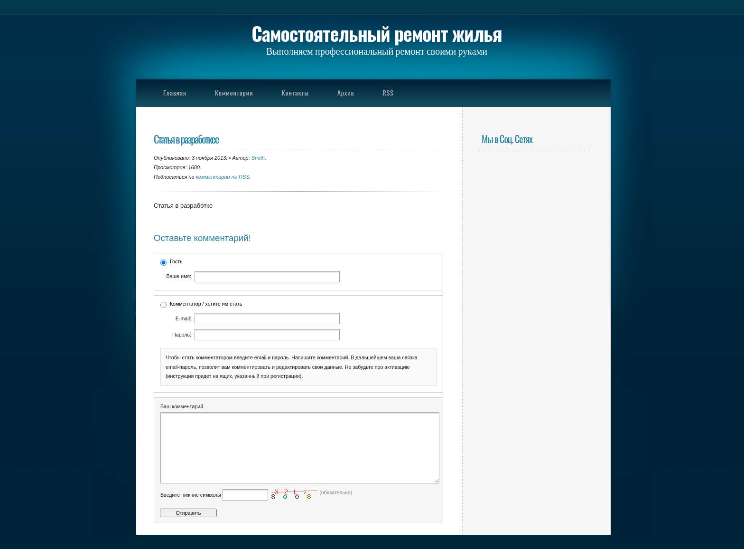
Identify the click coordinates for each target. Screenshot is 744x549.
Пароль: (181, 334)
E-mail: (183, 318)
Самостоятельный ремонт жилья (376, 33)
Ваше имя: (179, 276)
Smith (258, 158)
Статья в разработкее (186, 138)
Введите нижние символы (190, 509)
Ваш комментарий (181, 406)
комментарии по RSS (223, 177)
